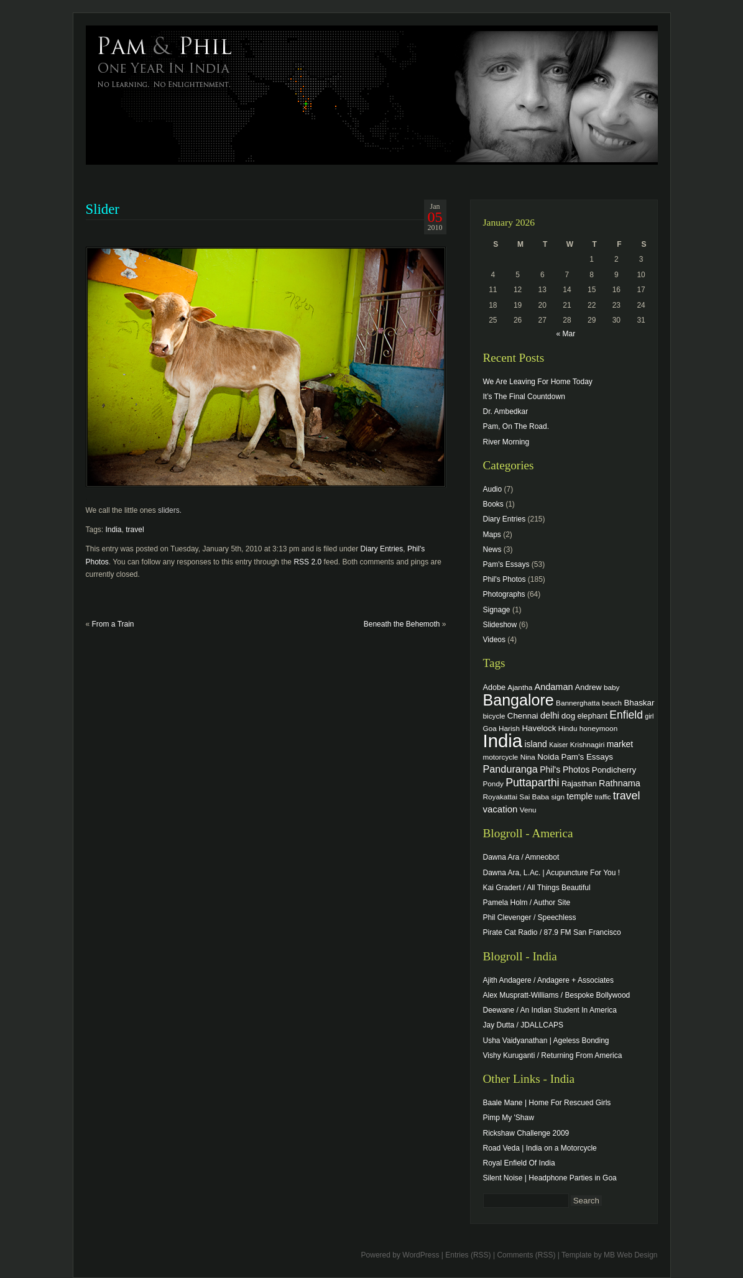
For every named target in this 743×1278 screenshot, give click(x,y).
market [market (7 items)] (620, 744)
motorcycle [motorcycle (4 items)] (501, 757)
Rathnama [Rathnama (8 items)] (619, 783)
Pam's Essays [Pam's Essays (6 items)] (587, 756)
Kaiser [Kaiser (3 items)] (558, 744)
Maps (492, 534)
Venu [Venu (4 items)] (528, 810)
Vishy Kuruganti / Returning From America (552, 1055)
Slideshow (500, 624)
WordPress (420, 1255)
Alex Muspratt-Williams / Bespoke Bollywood (556, 995)
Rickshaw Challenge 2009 (526, 1133)
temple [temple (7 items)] (579, 796)
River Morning (506, 442)
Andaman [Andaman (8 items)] (554, 687)
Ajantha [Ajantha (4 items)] (519, 687)
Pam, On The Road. (516, 426)
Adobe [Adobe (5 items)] (494, 687)
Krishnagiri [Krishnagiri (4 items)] (587, 744)
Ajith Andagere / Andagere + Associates (548, 980)
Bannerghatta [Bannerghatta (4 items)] (578, 703)
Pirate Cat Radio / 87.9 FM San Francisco (552, 932)
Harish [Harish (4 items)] (509, 728)
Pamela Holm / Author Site (527, 902)
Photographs (504, 594)
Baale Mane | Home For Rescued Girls (547, 1102)
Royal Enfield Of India (519, 1163)
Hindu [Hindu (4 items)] (568, 728)
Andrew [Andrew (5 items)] (588, 687)
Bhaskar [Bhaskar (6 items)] (639, 702)
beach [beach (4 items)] (612, 703)
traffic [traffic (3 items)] (603, 797)
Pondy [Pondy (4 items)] (493, 783)
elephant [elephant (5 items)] (592, 716)
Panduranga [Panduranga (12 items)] (510, 769)
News (492, 549)
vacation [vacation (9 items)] (500, 809)
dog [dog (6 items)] (568, 715)
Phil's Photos (504, 579)
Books (493, 504)
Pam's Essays (506, 564)
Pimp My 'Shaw (508, 1117)
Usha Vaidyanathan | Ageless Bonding (546, 1040)
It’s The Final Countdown (524, 396)
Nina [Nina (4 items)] (527, 757)
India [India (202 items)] (503, 740)
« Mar (565, 333)
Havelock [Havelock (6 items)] (539, 728)
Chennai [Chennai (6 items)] (522, 715)
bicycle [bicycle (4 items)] (494, 716)
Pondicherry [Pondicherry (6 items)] (614, 770)
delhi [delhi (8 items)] (550, 715)
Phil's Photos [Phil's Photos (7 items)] (564, 770)
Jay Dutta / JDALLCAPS (523, 1025)
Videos (494, 639)
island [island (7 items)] (535, 744)
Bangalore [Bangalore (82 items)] (518, 700)
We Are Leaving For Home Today (538, 381)
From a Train (113, 624)
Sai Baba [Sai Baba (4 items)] (534, 797)
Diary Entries (382, 549)
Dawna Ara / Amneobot (521, 857)
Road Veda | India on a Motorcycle (540, 1148)
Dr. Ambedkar (505, 411)
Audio (492, 489)
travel (135, 529)
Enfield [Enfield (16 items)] (626, 715)
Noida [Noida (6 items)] (548, 756)
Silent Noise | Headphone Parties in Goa (550, 1178)
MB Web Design (630, 1255)
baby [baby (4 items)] (611, 687)
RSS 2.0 (307, 562)
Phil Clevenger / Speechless (529, 917)
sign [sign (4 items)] (558, 797)
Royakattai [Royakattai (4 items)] (500, 797)
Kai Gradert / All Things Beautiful (537, 887)
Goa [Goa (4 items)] (490, 728)
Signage (496, 609)
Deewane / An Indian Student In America (550, 1010)
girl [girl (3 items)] (649, 716)
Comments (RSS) (526, 1255)
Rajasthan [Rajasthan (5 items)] (579, 783)
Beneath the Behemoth (402, 624)
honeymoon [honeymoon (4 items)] (598, 728)
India (114, 529)
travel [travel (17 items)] (626, 795)
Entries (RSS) (468, 1255)
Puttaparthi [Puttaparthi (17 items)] (532, 782)
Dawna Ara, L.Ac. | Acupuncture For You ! (552, 872)
